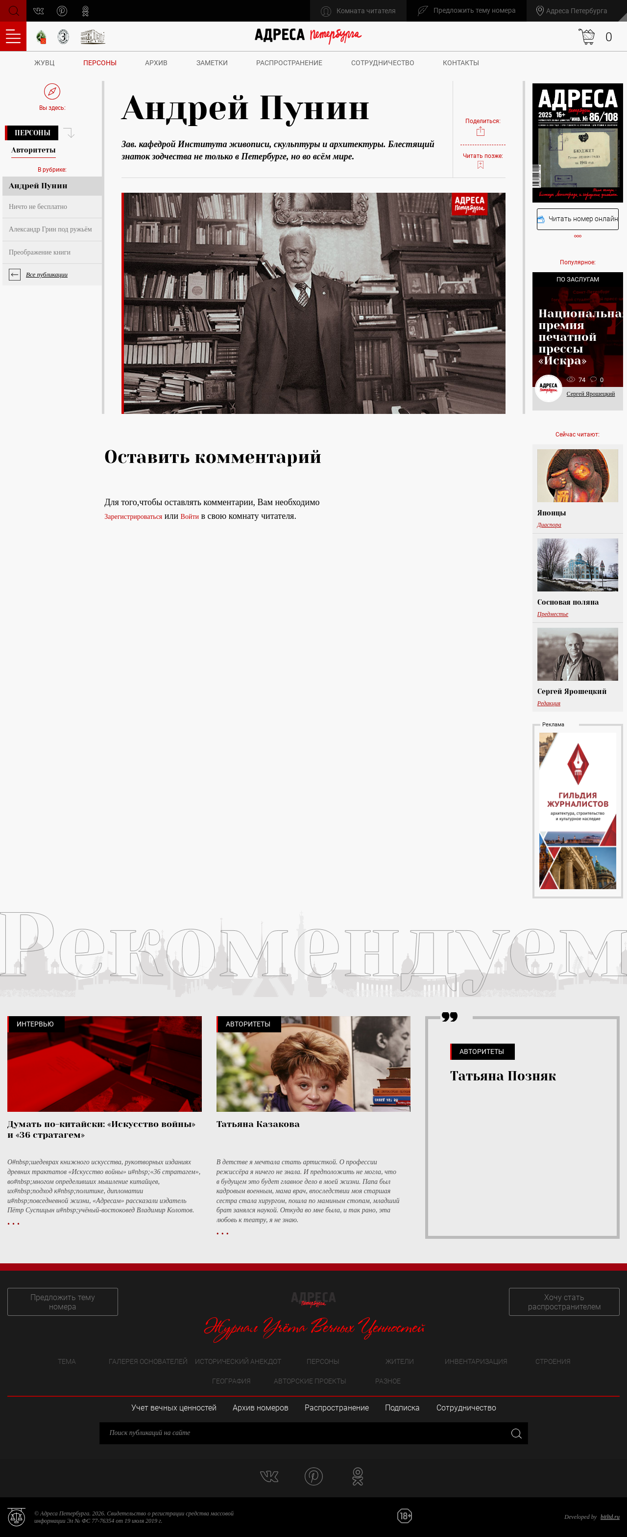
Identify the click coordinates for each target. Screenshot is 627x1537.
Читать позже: (483, 161)
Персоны (100, 63)
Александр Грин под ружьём (50, 229)
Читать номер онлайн (577, 219)
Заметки (212, 63)
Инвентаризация (476, 1361)
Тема (67, 1361)
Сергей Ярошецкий (591, 393)
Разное (388, 1381)
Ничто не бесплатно (38, 206)
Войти (190, 516)
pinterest (62, 11)
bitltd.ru (610, 1516)
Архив (156, 63)
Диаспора (549, 524)
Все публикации (47, 274)
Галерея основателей (148, 1361)
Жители (400, 1361)
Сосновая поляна (568, 602)
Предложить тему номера (62, 1302)
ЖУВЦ (44, 63)
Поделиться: (483, 127)
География (231, 1381)
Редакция (548, 703)
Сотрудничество (382, 63)
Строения (553, 1361)
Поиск (13, 10)
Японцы (551, 513)
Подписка (402, 1407)
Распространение (289, 63)
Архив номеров (261, 1407)
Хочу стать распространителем (564, 1302)
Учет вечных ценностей (174, 1407)
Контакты (461, 63)
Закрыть (515, 1433)
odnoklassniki (85, 11)
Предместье (552, 614)
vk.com (38, 11)
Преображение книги (40, 252)
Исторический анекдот (238, 1361)
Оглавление (13, 36)
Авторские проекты (310, 1381)
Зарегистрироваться (133, 516)
